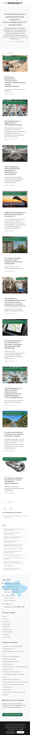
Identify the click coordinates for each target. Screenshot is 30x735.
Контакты (5, 619)
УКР (5, 508)
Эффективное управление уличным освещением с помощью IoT (15, 214)
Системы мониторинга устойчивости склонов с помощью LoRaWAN (14, 434)
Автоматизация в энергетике (13, 555)
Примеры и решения (18, 41)
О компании (5, 621)
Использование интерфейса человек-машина (12, 552)
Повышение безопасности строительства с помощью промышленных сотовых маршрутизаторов (15, 81)
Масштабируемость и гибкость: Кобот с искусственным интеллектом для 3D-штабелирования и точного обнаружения (13, 392)
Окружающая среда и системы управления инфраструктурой (13, 545)
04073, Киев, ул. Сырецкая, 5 (13, 583)
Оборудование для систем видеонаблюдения (12, 541)
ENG (11, 508)
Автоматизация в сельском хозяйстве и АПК (12, 533)
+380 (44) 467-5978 (9, 600)
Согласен (20, 732)
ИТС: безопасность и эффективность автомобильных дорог (13, 123)
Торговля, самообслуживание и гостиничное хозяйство (13, 537)
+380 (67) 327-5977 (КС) (11, 587)
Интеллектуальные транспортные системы (14, 558)
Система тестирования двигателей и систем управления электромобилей (13, 480)
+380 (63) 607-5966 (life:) (11, 592)
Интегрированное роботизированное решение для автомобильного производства (12, 170)
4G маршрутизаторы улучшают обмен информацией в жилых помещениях (13, 261)
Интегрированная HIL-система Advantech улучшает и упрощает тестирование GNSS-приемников (13, 344)
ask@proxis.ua (9, 604)
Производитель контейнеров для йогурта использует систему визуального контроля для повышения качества (14, 302)
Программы (5, 634)
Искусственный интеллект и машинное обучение (12, 569)
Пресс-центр (6, 637)
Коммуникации (6, 629)
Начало (8, 41)
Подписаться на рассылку (12, 714)
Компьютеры (6, 624)
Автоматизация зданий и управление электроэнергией (13, 562)
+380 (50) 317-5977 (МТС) (11, 589)
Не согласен (10, 732)
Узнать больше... (10, 94)
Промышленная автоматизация (13, 548)
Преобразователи (7, 632)
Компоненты (6, 626)
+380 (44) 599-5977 (9, 598)
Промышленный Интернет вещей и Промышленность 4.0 (14, 529)
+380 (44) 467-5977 (10, 595)
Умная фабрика (21, 147)
